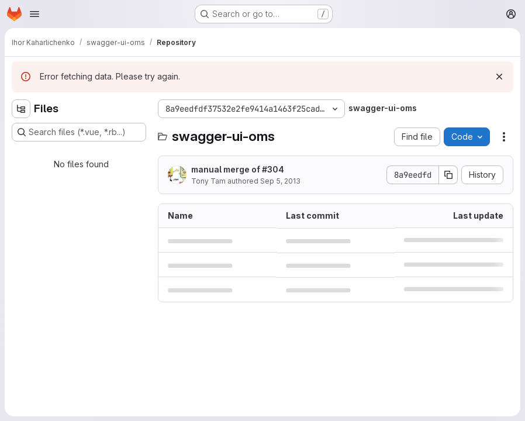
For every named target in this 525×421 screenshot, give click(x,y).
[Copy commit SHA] (448, 174)
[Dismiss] (499, 77)
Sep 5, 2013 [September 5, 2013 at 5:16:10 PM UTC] (280, 181)
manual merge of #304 (237, 169)
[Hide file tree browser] (21, 108)
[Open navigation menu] (34, 14)
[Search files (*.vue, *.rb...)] (79, 132)
